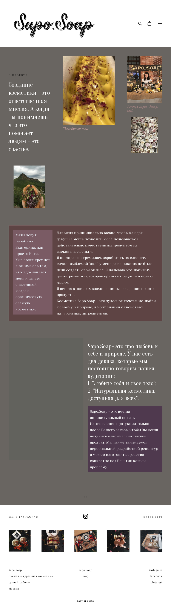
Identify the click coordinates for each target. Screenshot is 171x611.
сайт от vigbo (85, 601)
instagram (155, 570)
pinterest (156, 582)
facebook (156, 576)
